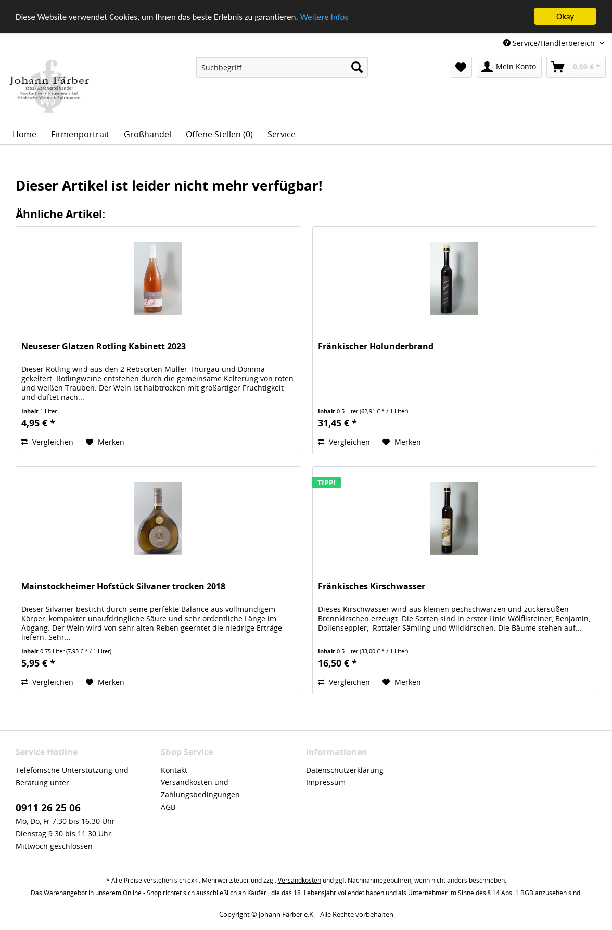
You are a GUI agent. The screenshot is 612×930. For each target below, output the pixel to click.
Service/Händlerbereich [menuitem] (550, 43)
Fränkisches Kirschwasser (371, 586)
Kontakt (174, 769)
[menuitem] (281, 67)
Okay (565, 16)
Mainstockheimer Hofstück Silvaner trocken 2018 (123, 586)
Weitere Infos (324, 16)
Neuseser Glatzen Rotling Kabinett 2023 (103, 346)
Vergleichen (47, 442)
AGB (168, 807)
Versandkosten (299, 880)
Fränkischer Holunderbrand (376, 346)
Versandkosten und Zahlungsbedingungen (200, 788)
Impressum (326, 782)
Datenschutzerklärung (345, 769)
